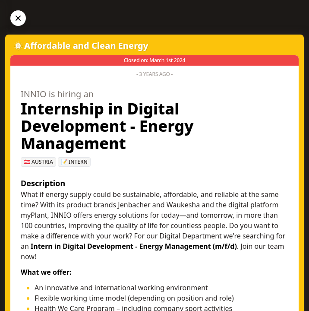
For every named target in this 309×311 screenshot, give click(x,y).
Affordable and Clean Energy (86, 45)
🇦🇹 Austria (38, 161)
